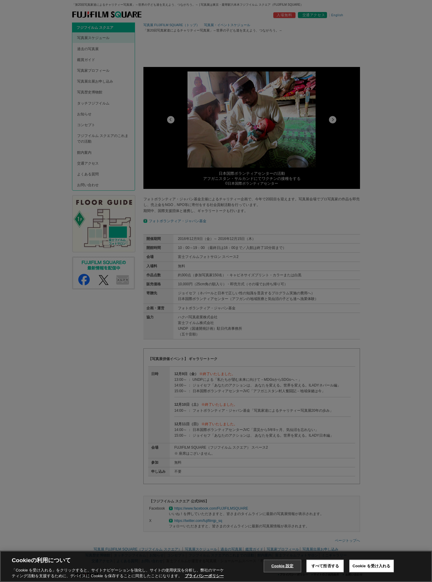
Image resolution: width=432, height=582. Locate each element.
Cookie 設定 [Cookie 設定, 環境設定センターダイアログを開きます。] (282, 566)
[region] (216, 566)
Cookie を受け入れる (371, 566)
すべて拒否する (325, 566)
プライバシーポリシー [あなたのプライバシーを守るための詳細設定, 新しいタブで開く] (204, 576)
